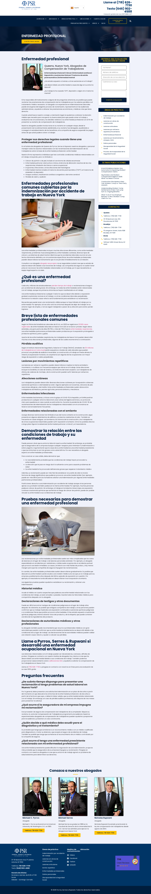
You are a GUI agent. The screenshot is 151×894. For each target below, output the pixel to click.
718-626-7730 (24, 866)
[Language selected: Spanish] (77, 8)
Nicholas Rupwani (103, 817)
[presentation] (113, 94)
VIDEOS (95, 23)
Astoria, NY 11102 (17, 862)
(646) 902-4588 (23, 868)
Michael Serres (65, 817)
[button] (130, 21)
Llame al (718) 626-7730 (117, 3)
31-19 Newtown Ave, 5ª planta (22, 860)
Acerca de (41, 19)
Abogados (54, 19)
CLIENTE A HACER (99, 19)
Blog (103, 23)
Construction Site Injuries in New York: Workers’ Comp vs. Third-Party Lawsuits (114, 183)
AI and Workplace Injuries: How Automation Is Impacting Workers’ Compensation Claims (113, 170)
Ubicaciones (85, 19)
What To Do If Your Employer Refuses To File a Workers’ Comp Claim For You (113, 196)
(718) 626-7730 (34, 667)
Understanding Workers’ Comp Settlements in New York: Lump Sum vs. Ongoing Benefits (112, 190)
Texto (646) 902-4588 (119, 10)
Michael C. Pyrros (31, 817)
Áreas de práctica (69, 19)
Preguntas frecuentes (80, 23)
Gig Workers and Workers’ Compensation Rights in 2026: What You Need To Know (111, 176)
